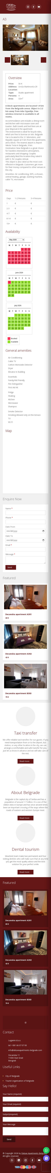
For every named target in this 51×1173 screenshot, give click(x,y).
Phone (9, 517)
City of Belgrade (12, 1076)
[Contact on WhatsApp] (46, 1150)
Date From (10, 526)
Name (9, 508)
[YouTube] (39, 7)
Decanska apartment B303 (18, 693)
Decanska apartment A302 (18, 653)
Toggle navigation (45, 7)
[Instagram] (28, 7)
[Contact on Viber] (46, 1158)
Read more (24, 761)
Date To (9, 536)
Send (9, 567)
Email (8, 545)
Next (43, 60)
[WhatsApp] (12, 1160)
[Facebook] (33, 7)
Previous (7, 60)
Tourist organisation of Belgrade (19, 1080)
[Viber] (18, 1160)
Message (10, 554)
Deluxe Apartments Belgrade (34, 1153)
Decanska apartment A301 (18, 614)
